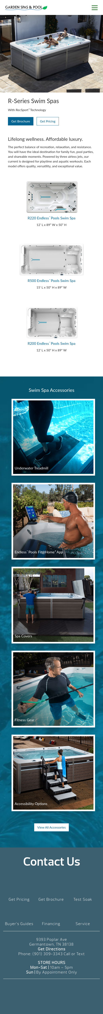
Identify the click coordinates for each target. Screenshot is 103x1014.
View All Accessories (51, 827)
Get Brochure (20, 121)
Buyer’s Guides (19, 923)
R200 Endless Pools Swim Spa (51, 343)
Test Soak (82, 899)
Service (83, 923)
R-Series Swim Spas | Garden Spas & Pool (26, 8)
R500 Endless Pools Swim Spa (51, 280)
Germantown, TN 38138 (51, 944)
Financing (51, 923)
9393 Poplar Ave (51, 939)
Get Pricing (47, 121)
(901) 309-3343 (47, 953)
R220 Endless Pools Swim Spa (51, 218)
